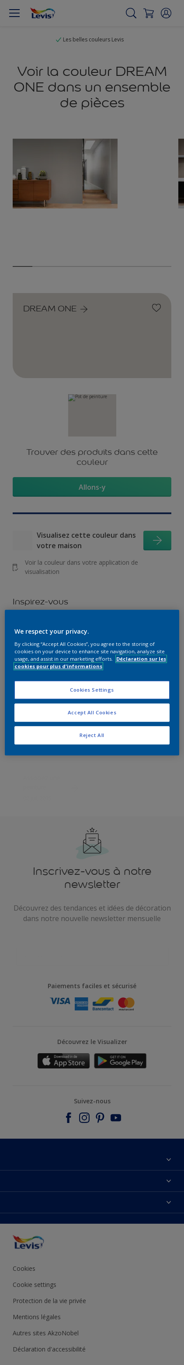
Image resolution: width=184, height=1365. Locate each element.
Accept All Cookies (92, 712)
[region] (92, 682)
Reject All (92, 735)
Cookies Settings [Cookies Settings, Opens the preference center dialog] (92, 689)
